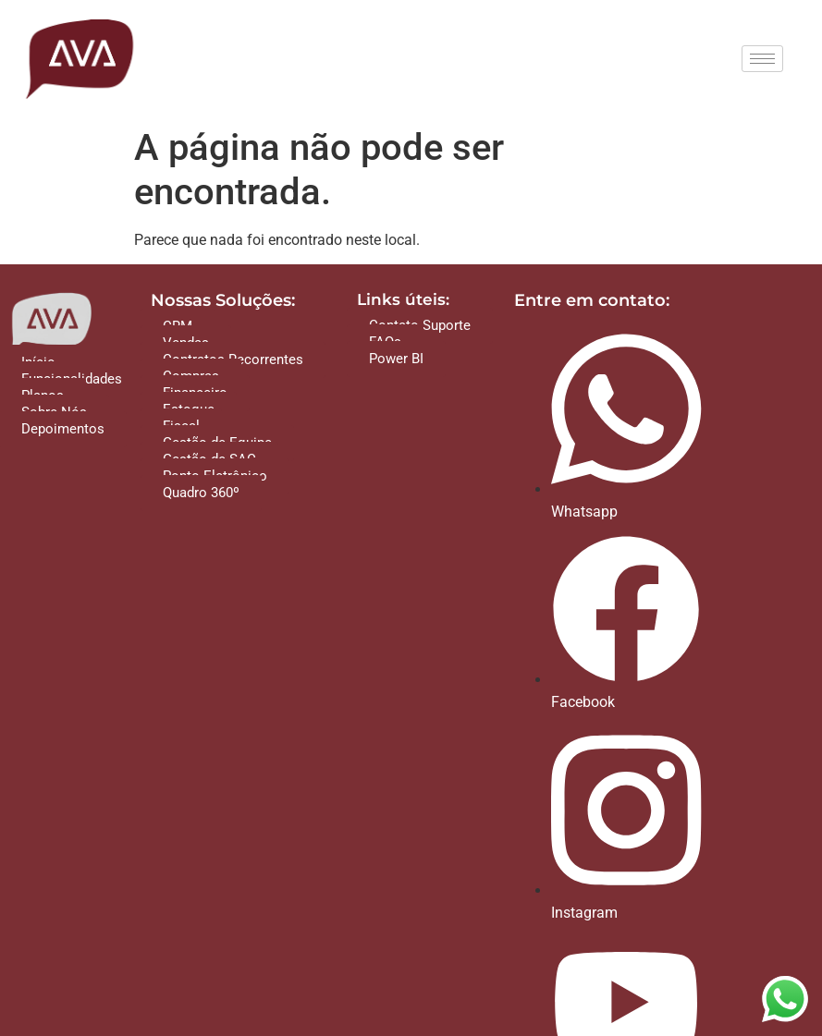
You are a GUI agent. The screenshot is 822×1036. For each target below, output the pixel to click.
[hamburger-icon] (762, 58)
